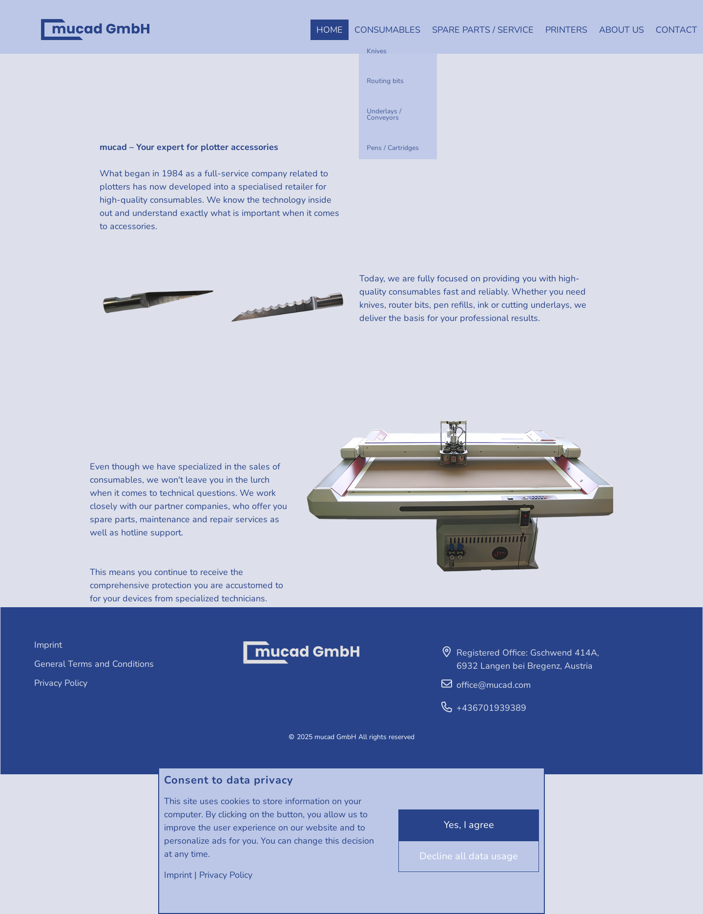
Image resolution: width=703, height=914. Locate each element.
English (11, 37)
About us (621, 30)
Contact (676, 30)
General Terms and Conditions (94, 664)
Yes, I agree (469, 824)
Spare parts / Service (483, 30)
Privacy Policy (225, 875)
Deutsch (11, 21)
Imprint (178, 875)
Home (329, 30)
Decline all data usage (468, 856)
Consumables (387, 30)
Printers (566, 30)
